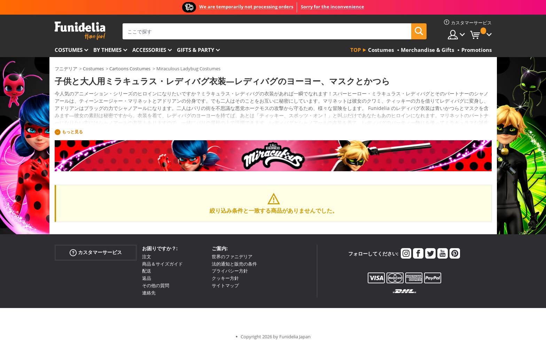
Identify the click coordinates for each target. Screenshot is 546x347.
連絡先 (149, 293)
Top (355, 49)
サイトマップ (225, 285)
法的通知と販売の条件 (234, 264)
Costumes (69, 49)
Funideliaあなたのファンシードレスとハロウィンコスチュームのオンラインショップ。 (80, 31)
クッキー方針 (225, 278)
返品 (146, 278)
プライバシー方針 (230, 271)
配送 (146, 271)
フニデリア (66, 68)
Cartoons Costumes (129, 68)
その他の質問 (155, 285)
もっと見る (72, 132)
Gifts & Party (195, 49)
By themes (107, 49)
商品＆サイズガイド (162, 264)
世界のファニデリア (232, 256)
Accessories (149, 49)
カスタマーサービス (96, 252)
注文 (146, 256)
